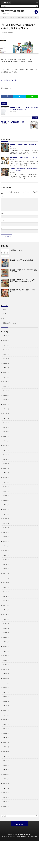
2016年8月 (6, 715)
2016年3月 (6, 728)
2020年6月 (6, 642)
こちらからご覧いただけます (9, 80)
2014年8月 (6, 792)
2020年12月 (6, 623)
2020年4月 (6, 651)
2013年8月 (6, 806)
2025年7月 (6, 381)
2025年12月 (6, 358)
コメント (3, 196)
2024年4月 (6, 445)
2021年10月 (6, 582)
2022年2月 (6, 564)
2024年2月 (6, 454)
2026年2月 (6, 349)
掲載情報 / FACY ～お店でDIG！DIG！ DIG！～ (23, 157)
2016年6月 (6, 719)
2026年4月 (6, 340)
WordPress (34, 836)
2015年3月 (6, 779)
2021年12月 (6, 573)
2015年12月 (6, 742)
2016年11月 (6, 701)
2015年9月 (6, 756)
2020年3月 (6, 655)
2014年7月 (6, 797)
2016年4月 (6, 724)
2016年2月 (6, 733)
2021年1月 (6, 619)
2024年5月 (6, 441)
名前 (2, 213)
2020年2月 (6, 660)
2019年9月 (6, 683)
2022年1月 (6, 569)
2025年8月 (6, 377)
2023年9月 (6, 477)
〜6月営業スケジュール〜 (17, 250)
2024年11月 (6, 413)
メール (3, 220)
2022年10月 (6, 527)
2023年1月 (6, 514)
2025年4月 (6, 395)
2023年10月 (6, 473)
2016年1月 (6, 738)
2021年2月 (6, 614)
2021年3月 (6, 610)
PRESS (11, 32)
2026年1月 (6, 354)
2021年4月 (6, 605)
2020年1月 (6, 664)
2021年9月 (6, 587)
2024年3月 (6, 450)
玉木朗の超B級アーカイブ (9, 323)
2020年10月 (6, 633)
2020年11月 (6, 628)
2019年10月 (6, 678)
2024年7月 (6, 432)
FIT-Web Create (19, 836)
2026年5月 (6, 336)
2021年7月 (6, 596)
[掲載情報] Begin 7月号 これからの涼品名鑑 (21, 260)
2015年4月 (6, 774)
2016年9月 (6, 710)
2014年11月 (6, 788)
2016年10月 (6, 706)
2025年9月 (6, 372)
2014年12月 (6, 783)
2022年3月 (6, 559)
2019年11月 (6, 674)
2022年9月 (6, 532)
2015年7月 (6, 765)
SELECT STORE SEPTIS (12, 11)
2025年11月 (6, 363)
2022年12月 (6, 518)
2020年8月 (6, 637)
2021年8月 (6, 591)
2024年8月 (6, 427)
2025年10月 (6, 368)
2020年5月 (6, 646)
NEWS (4, 314)
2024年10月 (6, 418)
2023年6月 (6, 491)
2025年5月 (6, 390)
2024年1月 (6, 459)
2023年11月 (6, 468)
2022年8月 (6, 537)
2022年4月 (6, 555)
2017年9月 (6, 692)
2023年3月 (6, 505)
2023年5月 (6, 496)
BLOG (4, 309)
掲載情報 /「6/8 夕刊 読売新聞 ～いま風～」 (14, 122)
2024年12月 (6, 409)
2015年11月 (6, 747)
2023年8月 (6, 482)
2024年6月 (6, 436)
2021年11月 (6, 578)
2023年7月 (6, 486)
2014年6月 (6, 801)
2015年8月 (6, 760)
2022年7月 (6, 541)
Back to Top (19, 824)
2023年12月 (6, 463)
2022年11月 (6, 523)
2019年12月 (6, 669)
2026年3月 (6, 345)
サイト (2, 228)
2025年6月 (6, 386)
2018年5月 (6, 687)
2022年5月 (6, 550)
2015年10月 (6, 751)
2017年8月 (6, 696)
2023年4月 (6, 500)
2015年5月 (6, 770)
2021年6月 (6, 601)
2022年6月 (6, 546)
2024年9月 (6, 422)
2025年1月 (6, 404)
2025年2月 (6, 400)
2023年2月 (6, 509)
